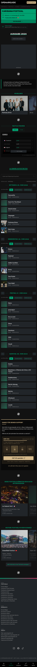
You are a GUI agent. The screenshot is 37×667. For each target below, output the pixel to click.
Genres (15, 129)
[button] (18, 21)
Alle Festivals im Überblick (8, 601)
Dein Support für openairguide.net (10, 635)
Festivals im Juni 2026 (7, 595)
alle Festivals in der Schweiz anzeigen (18, 564)
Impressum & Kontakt (7, 640)
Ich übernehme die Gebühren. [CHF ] (15, 454)
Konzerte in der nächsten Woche (9, 615)
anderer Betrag (30, 449)
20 (14, 449)
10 (7, 449)
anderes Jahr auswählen (18, 38)
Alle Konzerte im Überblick (8, 624)
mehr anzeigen (18, 151)
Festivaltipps (4, 586)
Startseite (4, 6)
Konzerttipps (4, 610)
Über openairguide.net (7, 633)
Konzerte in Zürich (6, 611)
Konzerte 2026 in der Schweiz (9, 622)
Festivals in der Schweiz (7, 588)
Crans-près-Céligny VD (11, 17)
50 (22, 449)
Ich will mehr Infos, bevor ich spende (18, 466)
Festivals (11, 6)
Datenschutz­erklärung (7, 638)
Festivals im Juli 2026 (7, 597)
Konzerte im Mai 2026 (7, 617)
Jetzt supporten (31, 2)
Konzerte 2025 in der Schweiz (9, 620)
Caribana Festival (26, 6)
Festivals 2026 (5, 592)
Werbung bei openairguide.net (9, 636)
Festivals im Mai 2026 (7, 594)
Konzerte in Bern (5, 613)
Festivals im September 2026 (9, 599)
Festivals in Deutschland (7, 590)
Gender (21, 129)
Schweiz (17, 6)
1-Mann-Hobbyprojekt (27, 427)
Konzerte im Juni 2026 (7, 619)
